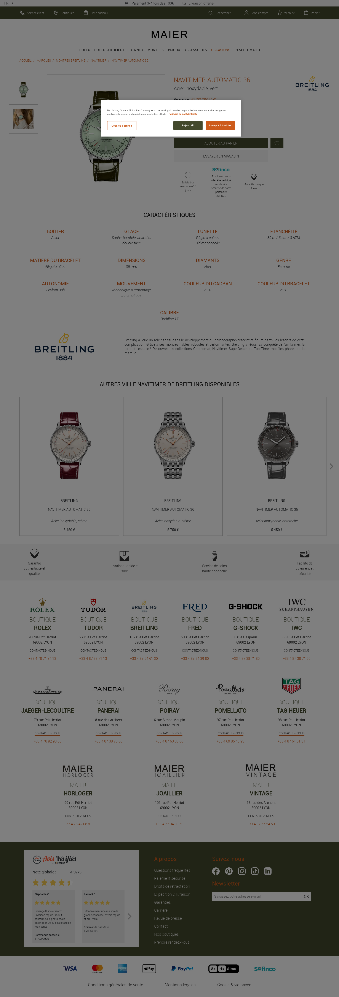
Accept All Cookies (220, 125)
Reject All (188, 125)
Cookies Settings (122, 125)
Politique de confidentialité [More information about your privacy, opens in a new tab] (183, 114)
